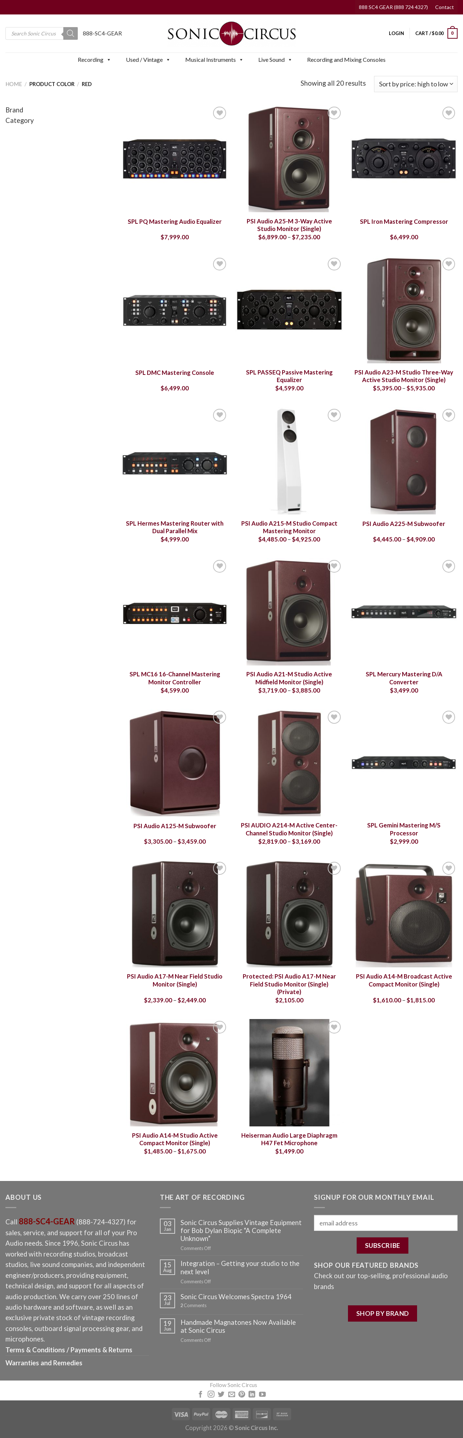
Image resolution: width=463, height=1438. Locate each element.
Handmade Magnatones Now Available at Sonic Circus (238, 1326)
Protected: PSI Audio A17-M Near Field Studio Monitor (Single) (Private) (289, 984)
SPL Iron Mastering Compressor (404, 221)
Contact (444, 7)
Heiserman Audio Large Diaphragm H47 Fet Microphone (289, 1139)
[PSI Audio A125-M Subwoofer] (175, 762)
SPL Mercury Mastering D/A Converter (404, 678)
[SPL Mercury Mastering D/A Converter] (404, 611)
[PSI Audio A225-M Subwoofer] (404, 460)
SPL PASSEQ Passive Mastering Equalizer (289, 376)
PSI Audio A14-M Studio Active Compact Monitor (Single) (175, 1139)
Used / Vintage (148, 59)
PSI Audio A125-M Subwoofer (174, 826)
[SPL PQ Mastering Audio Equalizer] (175, 158)
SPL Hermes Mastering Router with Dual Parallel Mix (175, 527)
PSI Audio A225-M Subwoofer (403, 523)
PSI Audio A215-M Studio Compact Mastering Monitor (289, 527)
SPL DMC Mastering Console (174, 372)
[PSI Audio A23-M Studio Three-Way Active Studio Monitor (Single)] (404, 309)
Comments (193, 1305)
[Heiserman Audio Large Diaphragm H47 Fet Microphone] (289, 1072)
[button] (108, 59)
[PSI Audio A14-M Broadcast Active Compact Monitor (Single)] (404, 913)
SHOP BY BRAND (382, 1313)
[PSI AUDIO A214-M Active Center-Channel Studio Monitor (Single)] (289, 762)
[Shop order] (416, 84)
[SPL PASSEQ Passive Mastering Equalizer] (289, 309)
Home (13, 84)
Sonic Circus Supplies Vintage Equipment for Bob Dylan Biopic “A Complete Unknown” (241, 1230)
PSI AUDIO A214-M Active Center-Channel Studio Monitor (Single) (289, 829)
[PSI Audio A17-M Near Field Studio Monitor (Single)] (175, 913)
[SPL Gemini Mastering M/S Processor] (404, 762)
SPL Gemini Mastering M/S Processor (404, 829)
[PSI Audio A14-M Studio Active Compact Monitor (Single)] (175, 1072)
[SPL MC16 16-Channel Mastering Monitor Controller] (175, 611)
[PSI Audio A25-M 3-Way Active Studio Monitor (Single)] (289, 158)
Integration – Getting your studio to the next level (240, 1267)
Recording (94, 59)
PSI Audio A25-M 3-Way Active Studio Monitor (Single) (289, 225)
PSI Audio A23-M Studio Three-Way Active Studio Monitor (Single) (403, 376)
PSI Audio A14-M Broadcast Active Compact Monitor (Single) (404, 980)
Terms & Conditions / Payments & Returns (68, 1350)
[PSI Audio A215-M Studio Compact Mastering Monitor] (289, 460)
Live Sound (275, 59)
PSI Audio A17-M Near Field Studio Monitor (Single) (174, 980)
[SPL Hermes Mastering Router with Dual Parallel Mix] (175, 460)
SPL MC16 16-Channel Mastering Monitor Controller (174, 678)
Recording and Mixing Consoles (346, 59)
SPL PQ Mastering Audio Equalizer (175, 221)
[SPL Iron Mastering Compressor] (404, 158)
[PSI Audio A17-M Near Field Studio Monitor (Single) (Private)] (289, 913)
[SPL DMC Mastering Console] (175, 309)
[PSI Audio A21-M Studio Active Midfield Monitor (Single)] (289, 611)
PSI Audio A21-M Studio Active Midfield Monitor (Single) (289, 678)
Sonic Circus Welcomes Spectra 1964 (236, 1297)
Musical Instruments (214, 59)
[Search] (70, 33)
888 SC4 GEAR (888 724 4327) (393, 7)
